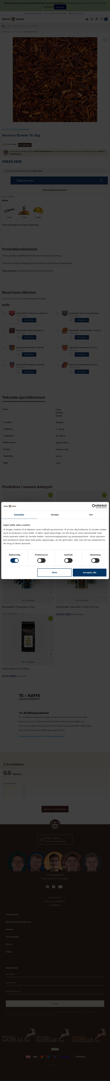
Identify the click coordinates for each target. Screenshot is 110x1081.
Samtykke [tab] (19, 514)
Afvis (54, 572)
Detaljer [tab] (55, 514)
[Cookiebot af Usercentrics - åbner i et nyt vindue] (94, 506)
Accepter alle (89, 572)
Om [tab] (91, 514)
